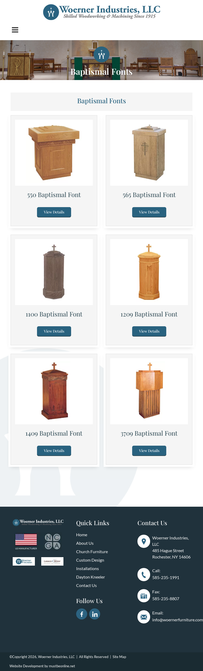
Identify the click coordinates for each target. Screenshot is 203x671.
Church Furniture (92, 551)
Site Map (119, 657)
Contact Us (86, 585)
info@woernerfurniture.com (177, 619)
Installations (87, 568)
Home (81, 534)
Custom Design (90, 559)
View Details (54, 212)
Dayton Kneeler (90, 576)
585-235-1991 (165, 577)
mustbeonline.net (62, 666)
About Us (85, 543)
